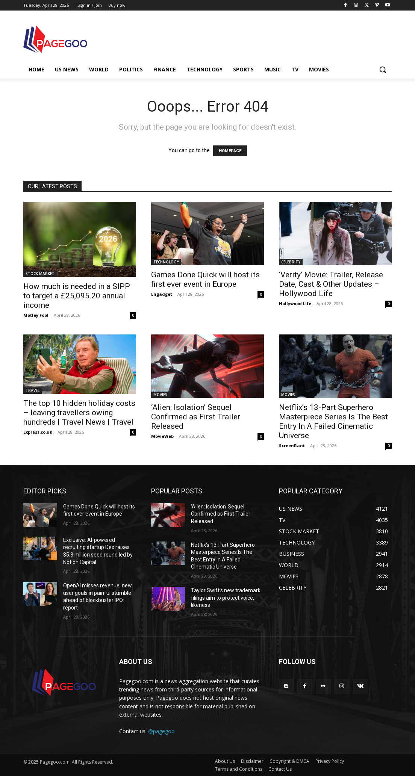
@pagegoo (161, 731)
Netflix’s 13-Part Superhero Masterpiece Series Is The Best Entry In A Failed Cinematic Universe (333, 421)
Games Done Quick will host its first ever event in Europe (205, 279)
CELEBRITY (290, 262)
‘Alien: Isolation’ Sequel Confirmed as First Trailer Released (195, 417)
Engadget (161, 294)
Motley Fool (35, 315)
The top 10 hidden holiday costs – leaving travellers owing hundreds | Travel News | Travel (79, 413)
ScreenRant (292, 445)
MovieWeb (162, 436)
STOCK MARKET (40, 273)
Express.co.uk (37, 432)
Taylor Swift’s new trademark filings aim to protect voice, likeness (226, 597)
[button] (383, 70)
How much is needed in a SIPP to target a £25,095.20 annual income (76, 296)
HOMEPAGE (230, 150)
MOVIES (160, 394)
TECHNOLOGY (166, 262)
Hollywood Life (295, 303)
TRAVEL (32, 390)
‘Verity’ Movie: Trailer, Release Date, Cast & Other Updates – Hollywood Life (331, 284)
